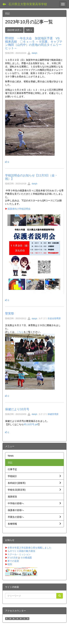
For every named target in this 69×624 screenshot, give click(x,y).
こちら (20, 332)
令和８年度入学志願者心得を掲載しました (29, 547)
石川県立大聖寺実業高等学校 (27, 4)
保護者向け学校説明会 (18, 208)
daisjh (32, 53)
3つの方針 (12, 557)
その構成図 (26, 557)
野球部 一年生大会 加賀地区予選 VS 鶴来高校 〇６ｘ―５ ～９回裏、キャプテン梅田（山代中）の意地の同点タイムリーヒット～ (34, 43)
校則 (9, 564)
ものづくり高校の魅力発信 (21, 551)
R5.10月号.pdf (31, 424)
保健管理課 (53, 414)
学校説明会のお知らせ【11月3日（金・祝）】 (31, 177)
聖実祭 (9, 313)
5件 (29, 30)
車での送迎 (13, 561)
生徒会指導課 (54, 318)
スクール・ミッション (19, 554)
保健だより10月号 (17, 409)
